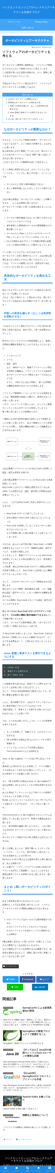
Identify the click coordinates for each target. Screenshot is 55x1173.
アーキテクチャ (10, 966)
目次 (24, 94)
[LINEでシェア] (15, 987)
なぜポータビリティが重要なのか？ (23, 99)
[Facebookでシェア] (28, 979)
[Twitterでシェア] (11, 979)
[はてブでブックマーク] (44, 979)
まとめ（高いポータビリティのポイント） (26, 119)
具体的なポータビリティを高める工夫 (24, 103)
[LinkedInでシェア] (40, 987)
